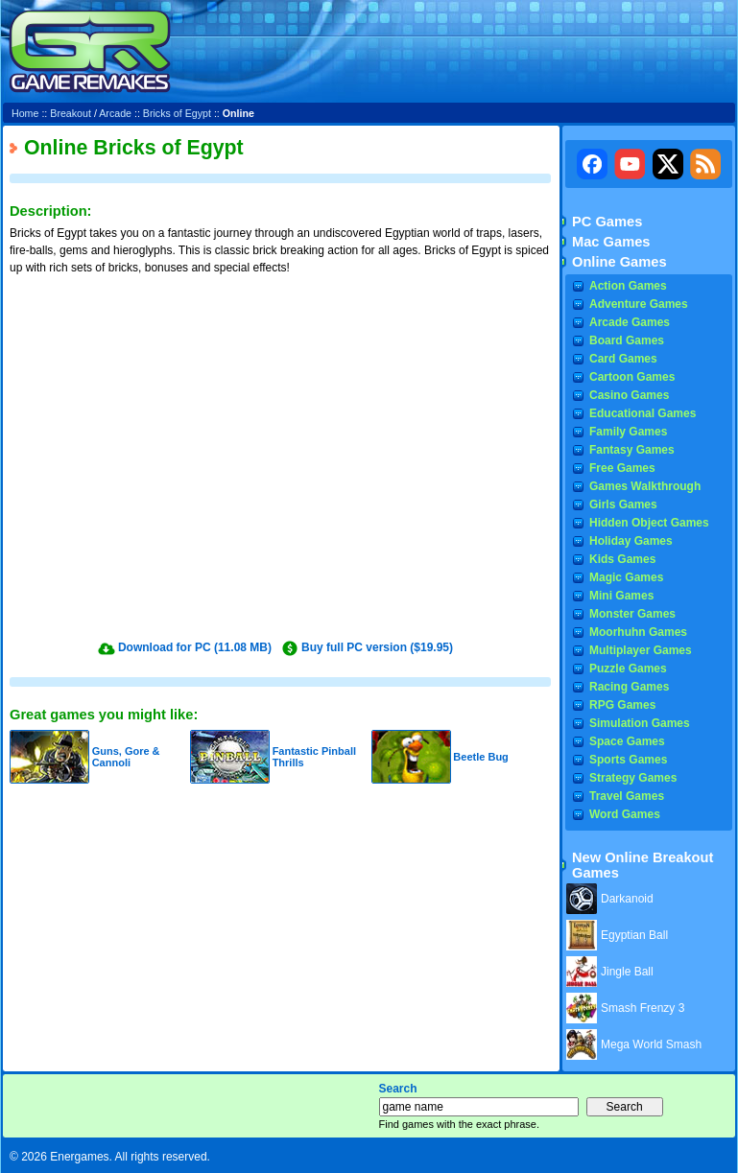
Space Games (627, 741)
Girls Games (623, 504)
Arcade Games (629, 322)
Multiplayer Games (640, 650)
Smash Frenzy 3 (642, 1008)
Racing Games (629, 686)
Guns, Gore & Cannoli (126, 756)
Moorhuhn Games (638, 632)
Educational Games (642, 413)
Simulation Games (639, 723)
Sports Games (628, 759)
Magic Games (626, 577)
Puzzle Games (628, 668)
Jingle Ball (627, 971)
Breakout (70, 113)
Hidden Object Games (649, 522)
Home (25, 113)
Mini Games (621, 595)
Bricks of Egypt (177, 113)
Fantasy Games (632, 450)
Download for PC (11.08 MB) (195, 647)
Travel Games (626, 796)
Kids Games (622, 559)
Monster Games (632, 614)
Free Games (622, 468)
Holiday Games (631, 541)
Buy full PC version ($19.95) (377, 647)
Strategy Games (633, 778)
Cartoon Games (632, 377)
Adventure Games (638, 304)
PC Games (607, 221)
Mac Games (611, 241)
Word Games (624, 814)
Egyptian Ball (634, 935)
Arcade (115, 113)
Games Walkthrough (645, 486)
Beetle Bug (480, 756)
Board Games (626, 340)
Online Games (619, 262)
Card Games (623, 358)
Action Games (628, 286)
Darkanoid (627, 898)
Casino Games (629, 395)
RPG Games (622, 705)
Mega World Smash (651, 1044)
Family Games (628, 431)
